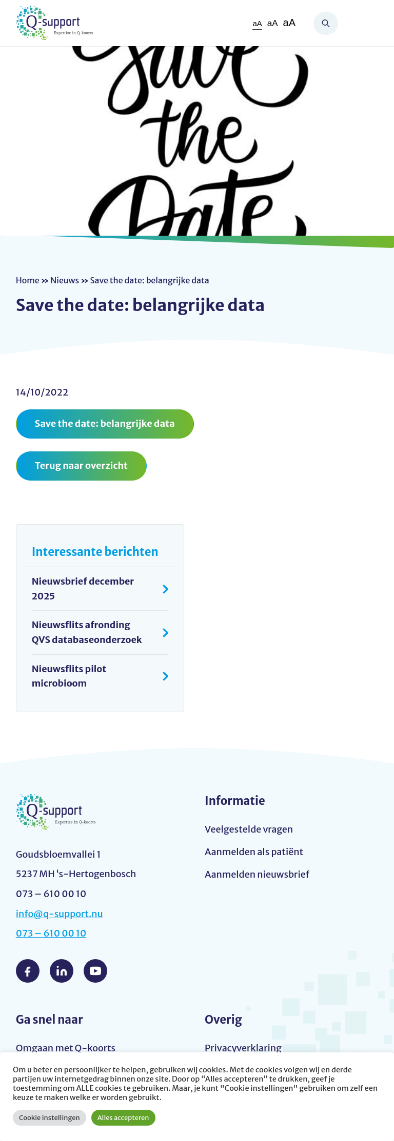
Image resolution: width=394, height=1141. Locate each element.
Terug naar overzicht (81, 465)
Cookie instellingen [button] (49, 1117)
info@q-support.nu (59, 914)
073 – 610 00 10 (51, 934)
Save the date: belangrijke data (105, 423)
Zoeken (325, 23)
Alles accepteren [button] (123, 1117)
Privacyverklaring (243, 1048)
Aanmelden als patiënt (254, 852)
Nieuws (64, 280)
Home (28, 280)
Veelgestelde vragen (249, 830)
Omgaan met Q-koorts (65, 1048)
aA (257, 23)
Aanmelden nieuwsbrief (257, 874)
